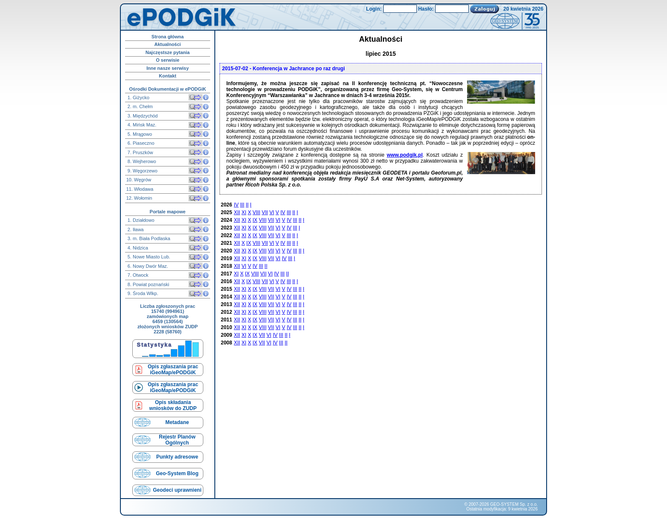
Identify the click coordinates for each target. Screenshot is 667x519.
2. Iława (135, 229)
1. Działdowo (140, 220)
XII (237, 212)
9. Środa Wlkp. (142, 293)
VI (271, 212)
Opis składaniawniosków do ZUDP (173, 405)
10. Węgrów (138, 179)
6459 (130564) (167, 321)
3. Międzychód (142, 115)
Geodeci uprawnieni (177, 490)
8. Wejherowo (141, 161)
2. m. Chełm (139, 106)
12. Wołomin (139, 198)
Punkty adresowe (177, 457)
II (247, 205)
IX (255, 220)
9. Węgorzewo (141, 170)
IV (236, 205)
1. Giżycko (137, 97)
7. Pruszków (139, 152)
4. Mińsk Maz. (141, 124)
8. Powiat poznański (147, 284)
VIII (256, 212)
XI (244, 212)
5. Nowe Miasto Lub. (148, 256)
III (242, 205)
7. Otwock (137, 275)
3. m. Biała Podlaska (148, 238)
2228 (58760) (167, 331)
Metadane (177, 422)
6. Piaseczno (140, 143)
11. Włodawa (140, 189)
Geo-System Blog (177, 473)
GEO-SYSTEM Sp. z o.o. (514, 504)
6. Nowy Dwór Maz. (147, 266)
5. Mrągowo (139, 134)
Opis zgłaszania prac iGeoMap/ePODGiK (173, 370)
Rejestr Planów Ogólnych (177, 440)
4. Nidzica (137, 247)
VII (265, 212)
